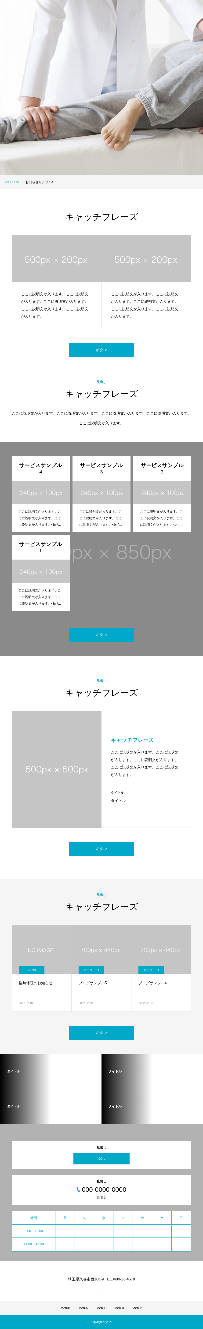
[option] (101, 87)
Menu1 (66, 1308)
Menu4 (119, 1308)
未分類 (31, 970)
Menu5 (137, 1308)
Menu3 (102, 1308)
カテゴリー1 (91, 970)
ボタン (101, 350)
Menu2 (84, 1308)
